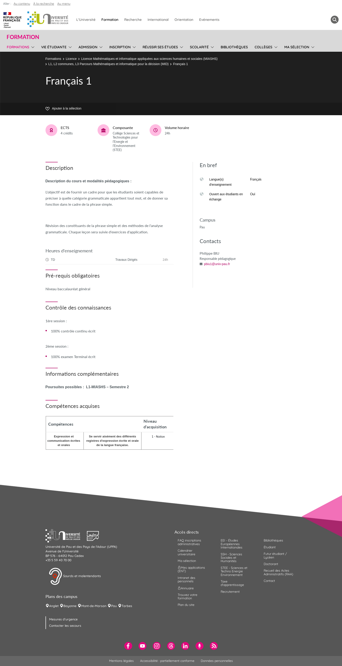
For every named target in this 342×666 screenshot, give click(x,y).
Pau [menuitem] (114, 606)
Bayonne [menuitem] (70, 606)
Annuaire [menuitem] (186, 588)
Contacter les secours (65, 626)
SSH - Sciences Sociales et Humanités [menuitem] (231, 557)
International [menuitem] (158, 19)
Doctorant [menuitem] (271, 564)
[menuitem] (128, 645)
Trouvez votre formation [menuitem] (187, 596)
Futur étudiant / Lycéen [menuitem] (275, 555)
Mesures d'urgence (63, 619)
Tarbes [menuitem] (127, 606)
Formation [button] (23, 37)
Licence (71, 59)
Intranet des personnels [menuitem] (186, 579)
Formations (53, 59)
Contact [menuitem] (269, 581)
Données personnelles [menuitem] (217, 661)
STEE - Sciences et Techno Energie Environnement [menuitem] (234, 571)
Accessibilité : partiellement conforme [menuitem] (167, 661)
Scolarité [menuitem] (199, 47)
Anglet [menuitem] (54, 606)
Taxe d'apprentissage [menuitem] (232, 583)
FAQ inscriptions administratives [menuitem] (189, 542)
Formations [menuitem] (18, 47)
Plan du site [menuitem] (186, 605)
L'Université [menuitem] (86, 19)
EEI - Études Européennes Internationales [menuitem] (231, 543)
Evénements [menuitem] (209, 19)
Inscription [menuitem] (120, 47)
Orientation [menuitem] (184, 19)
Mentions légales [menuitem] (121, 661)
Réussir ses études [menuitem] (160, 47)
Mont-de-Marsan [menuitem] (93, 606)
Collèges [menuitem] (263, 47)
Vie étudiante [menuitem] (54, 47)
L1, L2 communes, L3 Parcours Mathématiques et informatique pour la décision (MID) (108, 64)
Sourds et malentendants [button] (75, 576)
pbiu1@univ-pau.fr (217, 264)
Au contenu (22, 4)
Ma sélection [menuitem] (296, 47)
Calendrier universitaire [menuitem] (186, 552)
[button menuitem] (335, 20)
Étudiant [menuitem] (270, 547)
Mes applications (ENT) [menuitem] (191, 569)
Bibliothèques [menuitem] (234, 47)
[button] (66, 535)
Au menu (63, 4)
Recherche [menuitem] (133, 19)
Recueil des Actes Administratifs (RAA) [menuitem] (278, 572)
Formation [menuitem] (109, 19)
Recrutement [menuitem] (230, 592)
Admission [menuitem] (88, 47)
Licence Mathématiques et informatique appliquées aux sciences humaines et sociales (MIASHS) (149, 59)
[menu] (32, 46)
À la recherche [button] (43, 4)
